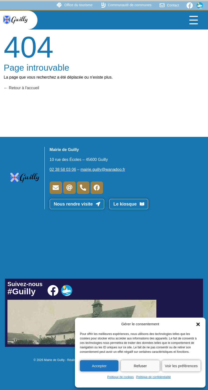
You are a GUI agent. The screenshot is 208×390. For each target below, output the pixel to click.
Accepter (99, 366)
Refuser (140, 366)
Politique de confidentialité (153, 377)
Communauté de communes (130, 5)
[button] (198, 324)
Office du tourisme (78, 5)
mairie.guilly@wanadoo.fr (102, 169)
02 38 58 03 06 (63, 169)
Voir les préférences (181, 366)
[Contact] (162, 5)
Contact (173, 5)
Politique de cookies (120, 377)
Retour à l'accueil (21, 88)
